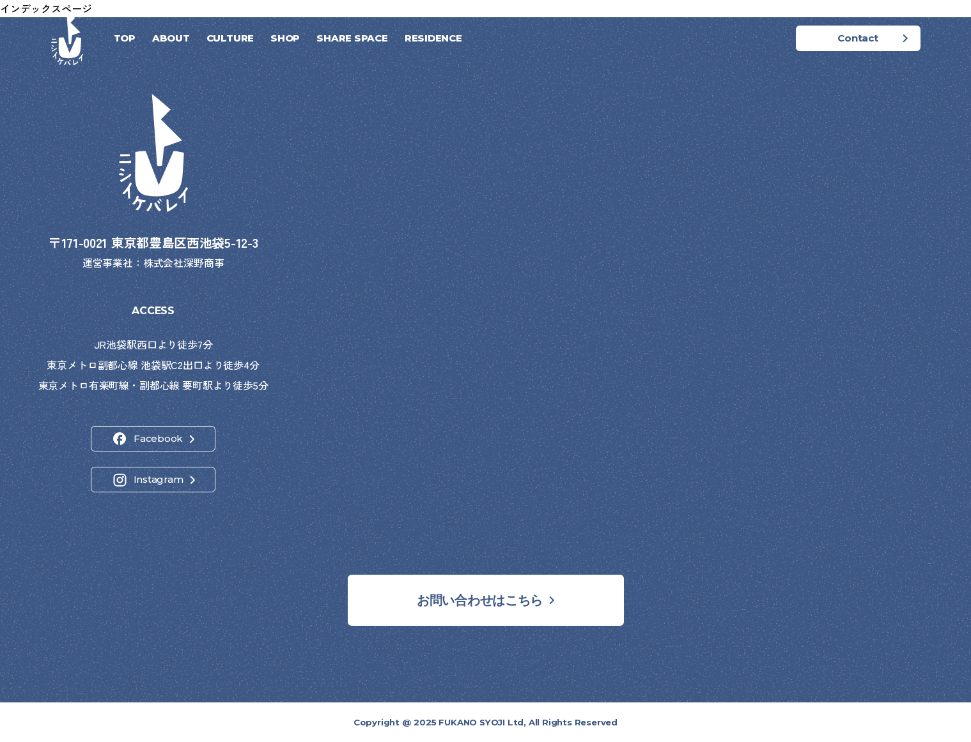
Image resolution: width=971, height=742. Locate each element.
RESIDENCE (433, 38)
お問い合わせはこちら (480, 600)
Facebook (158, 438)
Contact (857, 38)
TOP (125, 38)
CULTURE (230, 38)
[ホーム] (67, 38)
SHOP (285, 38)
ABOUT (171, 38)
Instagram (158, 479)
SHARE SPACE (352, 38)
